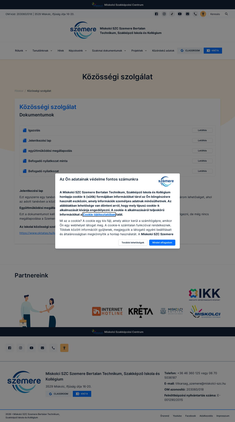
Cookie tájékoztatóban (99, 214)
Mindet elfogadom (162, 242)
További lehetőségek (133, 242)
